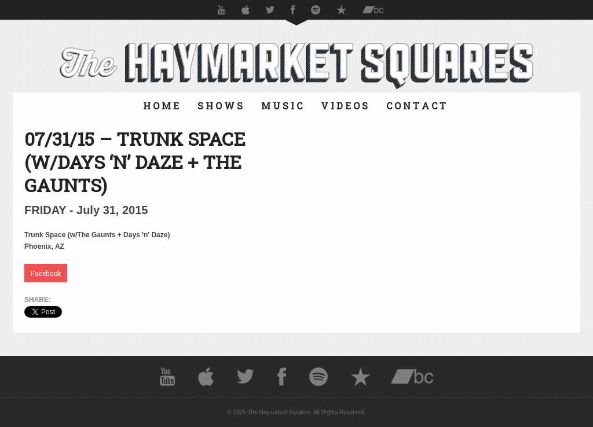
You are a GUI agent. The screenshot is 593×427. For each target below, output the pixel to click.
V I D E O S (344, 106)
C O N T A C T (416, 106)
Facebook (45, 273)
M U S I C (281, 106)
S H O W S (220, 106)
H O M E (161, 106)
